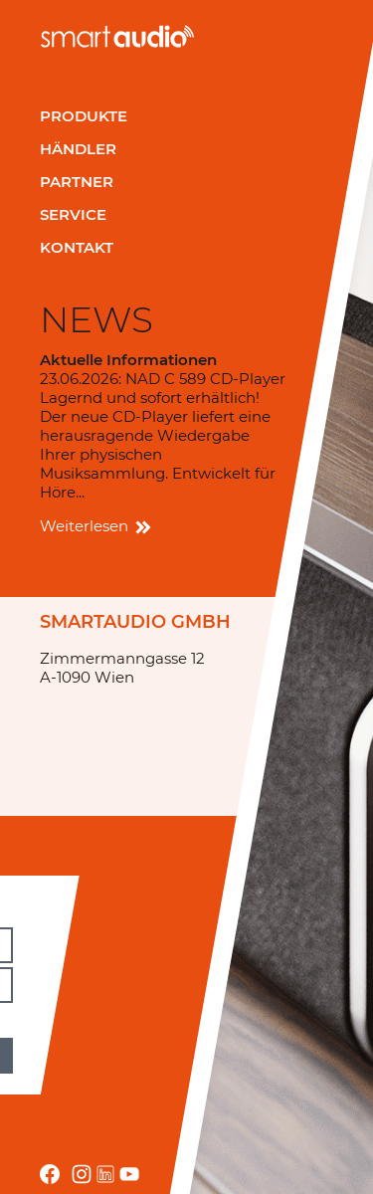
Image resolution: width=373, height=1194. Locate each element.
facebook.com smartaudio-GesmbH (50, 1174)
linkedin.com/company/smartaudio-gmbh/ (105, 1174)
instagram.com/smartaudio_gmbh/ (82, 1174)
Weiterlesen (94, 525)
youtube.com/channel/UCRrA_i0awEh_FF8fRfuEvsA (129, 1174)
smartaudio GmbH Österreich (117, 36)
